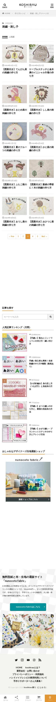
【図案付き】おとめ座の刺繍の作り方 (14, 111)
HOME (7, 13)
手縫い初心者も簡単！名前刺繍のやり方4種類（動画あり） (41, 363)
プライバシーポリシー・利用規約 (28, 674)
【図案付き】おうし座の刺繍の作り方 (14, 223)
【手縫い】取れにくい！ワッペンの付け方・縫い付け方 (40, 341)
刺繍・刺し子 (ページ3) (39, 13)
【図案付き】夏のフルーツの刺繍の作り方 (14, 149)
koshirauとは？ (32, 667)
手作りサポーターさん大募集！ (28, 681)
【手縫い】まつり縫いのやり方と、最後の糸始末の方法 (40, 409)
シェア (16, 698)
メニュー (28, 698)
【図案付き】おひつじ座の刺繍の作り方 (41, 223)
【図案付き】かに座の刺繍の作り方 (41, 149)
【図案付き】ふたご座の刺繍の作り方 (14, 186)
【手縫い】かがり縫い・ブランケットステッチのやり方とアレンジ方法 (40, 431)
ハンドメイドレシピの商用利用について (28, 677)
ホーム (5, 698)
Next (43, 236)
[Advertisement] (28, 272)
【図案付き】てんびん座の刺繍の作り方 (14, 71)
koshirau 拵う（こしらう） (35, 687)
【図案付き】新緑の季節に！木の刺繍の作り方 (41, 186)
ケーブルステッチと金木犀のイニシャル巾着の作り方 (41, 72)
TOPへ (50, 698)
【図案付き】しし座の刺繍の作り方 (41, 111)
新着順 (5, 37)
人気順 (11, 37)
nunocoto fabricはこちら (28, 606)
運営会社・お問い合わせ (28, 671)
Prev (12, 236)
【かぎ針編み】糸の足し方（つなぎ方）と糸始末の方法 (40, 386)
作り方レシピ (20, 13)
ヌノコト (39, 698)
